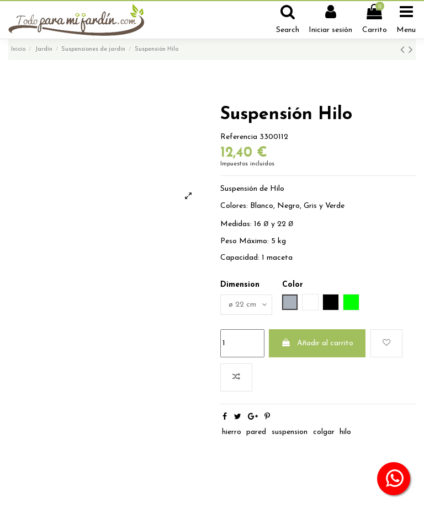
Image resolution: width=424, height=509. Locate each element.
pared (256, 432)
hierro (231, 432)
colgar (324, 432)
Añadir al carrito (317, 343)
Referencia (238, 137)
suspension (290, 432)
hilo (345, 432)
